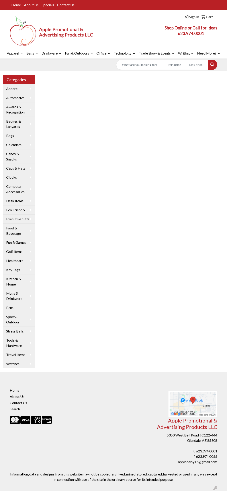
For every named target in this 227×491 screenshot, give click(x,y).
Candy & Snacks (12, 156)
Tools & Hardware (14, 343)
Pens (10, 307)
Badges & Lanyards (13, 124)
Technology (122, 53)
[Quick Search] (141, 65)
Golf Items (14, 251)
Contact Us (65, 5)
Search (15, 409)
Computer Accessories (15, 189)
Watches (13, 364)
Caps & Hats (15, 168)
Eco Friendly (15, 210)
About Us (31, 5)
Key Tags (13, 270)
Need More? (206, 53)
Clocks (11, 177)
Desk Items (14, 201)
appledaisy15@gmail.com (197, 462)
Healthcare (14, 260)
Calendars (14, 145)
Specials (48, 5)
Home (16, 5)
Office (101, 53)
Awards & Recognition (15, 109)
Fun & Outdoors (77, 53)
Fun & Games (16, 242)
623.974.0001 (206, 451)
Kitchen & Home (13, 281)
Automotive (15, 98)
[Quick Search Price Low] (176, 65)
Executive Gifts (17, 219)
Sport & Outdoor (13, 319)
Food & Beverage (13, 230)
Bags (30, 53)
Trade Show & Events (155, 53)
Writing (184, 53)
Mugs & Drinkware (14, 296)
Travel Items (15, 354)
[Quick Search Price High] (197, 65)
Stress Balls (15, 331)
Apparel (13, 53)
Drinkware (49, 53)
